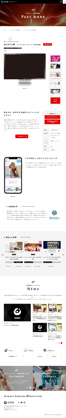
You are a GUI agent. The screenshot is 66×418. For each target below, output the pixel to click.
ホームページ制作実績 (15, 30)
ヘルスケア (6, 48)
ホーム (5, 30)
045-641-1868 (9, 408)
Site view (46, 44)
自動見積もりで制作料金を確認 (52, 124)
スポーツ (10, 48)
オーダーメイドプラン (17, 48)
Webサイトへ (22, 139)
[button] (22, 91)
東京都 (23, 48)
